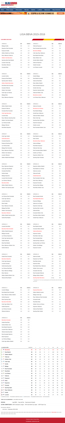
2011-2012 (13, 413)
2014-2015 (59, 412)
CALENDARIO (28, 421)
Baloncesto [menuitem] (47, 9)
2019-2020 (33, 412)
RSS (38, 421)
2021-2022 (23, 412)
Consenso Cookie (29, 419)
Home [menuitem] (2, 9)
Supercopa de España (30, 402)
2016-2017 (48, 412)
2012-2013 (8, 413)
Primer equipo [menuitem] (9, 9)
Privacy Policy (36, 419)
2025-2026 (3, 412)
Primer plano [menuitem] (19, 9)
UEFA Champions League (18, 404)
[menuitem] (63, 9)
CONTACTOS (34, 421)
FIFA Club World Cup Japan (31, 404)
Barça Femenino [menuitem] (56, 9)
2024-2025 (8, 412)
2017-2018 (43, 412)
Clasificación (4, 347)
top (62, 39)
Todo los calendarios (6, 399)
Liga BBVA (14, 402)
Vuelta (28, 43)
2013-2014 (3, 413)
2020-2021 (28, 412)
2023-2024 (13, 412)
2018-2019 (38, 412)
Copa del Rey (21, 402)
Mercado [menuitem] (26, 9)
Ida (21, 43)
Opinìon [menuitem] (33, 9)
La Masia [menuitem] (40, 9)
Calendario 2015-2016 (13, 409)
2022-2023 (18, 412)
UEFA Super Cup (42, 404)
